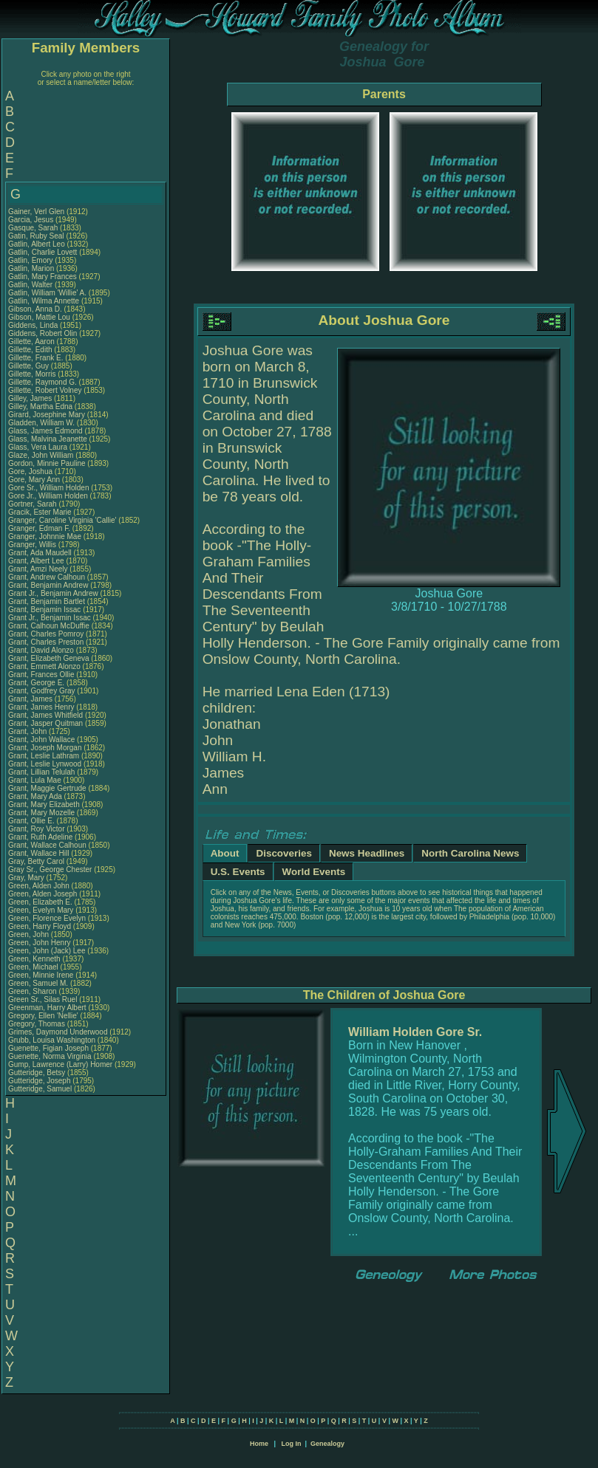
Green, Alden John (38, 886)
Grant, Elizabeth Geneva (48, 658)
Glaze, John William (40, 455)
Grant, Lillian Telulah (41, 772)
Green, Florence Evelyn (47, 918)
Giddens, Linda (34, 325)
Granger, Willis (33, 545)
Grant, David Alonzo (41, 650)
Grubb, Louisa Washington (51, 1040)
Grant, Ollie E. (31, 821)
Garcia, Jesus (31, 220)
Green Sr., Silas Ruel (42, 999)
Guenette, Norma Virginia (50, 1056)
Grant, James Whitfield (45, 715)
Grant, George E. (36, 683)
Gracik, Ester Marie (40, 512)
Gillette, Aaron (32, 341)
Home (259, 1443)
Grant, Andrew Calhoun (46, 577)
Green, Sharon (33, 991)
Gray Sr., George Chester (50, 869)
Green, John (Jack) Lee (47, 951)
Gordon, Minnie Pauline (47, 463)
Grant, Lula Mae (34, 780)
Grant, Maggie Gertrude (47, 788)
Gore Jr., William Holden (48, 496)
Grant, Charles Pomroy (46, 634)
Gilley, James (31, 398)
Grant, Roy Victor (36, 829)
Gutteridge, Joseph (40, 1081)
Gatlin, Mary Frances (42, 276)
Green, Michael (34, 967)
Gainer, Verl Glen (36, 211)
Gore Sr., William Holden (48, 488)
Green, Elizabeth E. (40, 902)
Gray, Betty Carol (36, 861)
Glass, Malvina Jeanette (47, 439)
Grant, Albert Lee (36, 561)
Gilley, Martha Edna (40, 406)
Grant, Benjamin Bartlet (46, 601)
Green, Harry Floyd (39, 926)
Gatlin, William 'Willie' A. (47, 293)
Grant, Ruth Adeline (40, 837)
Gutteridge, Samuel (41, 1089)
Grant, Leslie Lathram (43, 756)
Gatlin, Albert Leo (36, 244)
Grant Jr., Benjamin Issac (49, 618)
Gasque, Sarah (34, 228)
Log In (291, 1443)
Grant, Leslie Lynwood (44, 764)
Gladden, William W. (41, 423)
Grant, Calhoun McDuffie (48, 626)
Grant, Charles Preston (46, 642)
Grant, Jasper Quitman (45, 723)
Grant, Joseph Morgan (45, 748)
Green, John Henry (39, 943)
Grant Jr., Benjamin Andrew (53, 593)
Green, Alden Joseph (42, 894)
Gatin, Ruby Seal (36, 236)
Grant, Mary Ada (35, 796)
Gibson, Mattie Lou (39, 317)
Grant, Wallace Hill (38, 853)
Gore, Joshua (31, 471)
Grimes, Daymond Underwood (58, 1032)
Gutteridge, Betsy (37, 1073)
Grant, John (28, 731)
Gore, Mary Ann (34, 480)
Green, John (29, 934)
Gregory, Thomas (37, 1024)
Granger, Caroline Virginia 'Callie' (62, 520)
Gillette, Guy (29, 366)
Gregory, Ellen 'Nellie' (44, 1016)
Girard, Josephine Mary (46, 415)
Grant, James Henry (41, 707)
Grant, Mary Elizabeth (44, 804)
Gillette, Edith (31, 350)
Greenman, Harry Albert (47, 1008)
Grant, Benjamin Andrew (48, 585)
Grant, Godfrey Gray (41, 691)
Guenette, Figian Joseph (48, 1048)
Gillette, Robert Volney (45, 390)
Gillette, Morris (33, 374)
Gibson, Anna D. (35, 309)
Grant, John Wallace (41, 739)
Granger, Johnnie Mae (44, 536)
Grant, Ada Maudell (40, 553)
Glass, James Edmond (45, 431)
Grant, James (31, 699)
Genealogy (327, 1443)
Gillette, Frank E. (35, 358)
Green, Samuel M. (38, 983)
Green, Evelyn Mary (40, 910)
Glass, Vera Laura (37, 447)
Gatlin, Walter (31, 285)
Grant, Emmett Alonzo (44, 666)
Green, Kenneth (35, 959)
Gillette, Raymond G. (42, 382)
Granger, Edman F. (39, 528)
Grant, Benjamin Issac (44, 610)
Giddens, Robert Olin (42, 333)
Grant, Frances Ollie (41, 674)
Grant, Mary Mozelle (41, 813)
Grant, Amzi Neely (38, 569)
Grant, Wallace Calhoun (47, 845)
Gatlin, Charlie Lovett (42, 252)
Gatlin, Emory (31, 260)
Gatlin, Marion (32, 268)
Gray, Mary (27, 878)
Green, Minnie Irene (40, 975)
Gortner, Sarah (33, 504)
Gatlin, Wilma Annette (43, 301)
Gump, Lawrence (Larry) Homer (60, 1064)
